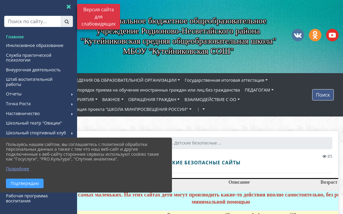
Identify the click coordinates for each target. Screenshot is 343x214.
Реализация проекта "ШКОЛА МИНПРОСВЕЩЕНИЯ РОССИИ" (152, 110)
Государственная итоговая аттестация (251, 81)
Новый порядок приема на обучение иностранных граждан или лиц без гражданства (178, 91)
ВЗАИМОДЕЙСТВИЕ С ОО (237, 100)
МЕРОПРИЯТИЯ (105, 100)
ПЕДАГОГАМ (284, 91)
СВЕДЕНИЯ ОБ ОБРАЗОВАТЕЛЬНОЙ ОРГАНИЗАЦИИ (150, 81)
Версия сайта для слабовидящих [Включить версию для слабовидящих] (99, 16)
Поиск (323, 95)
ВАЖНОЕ (138, 100)
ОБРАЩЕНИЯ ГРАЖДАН (179, 100)
